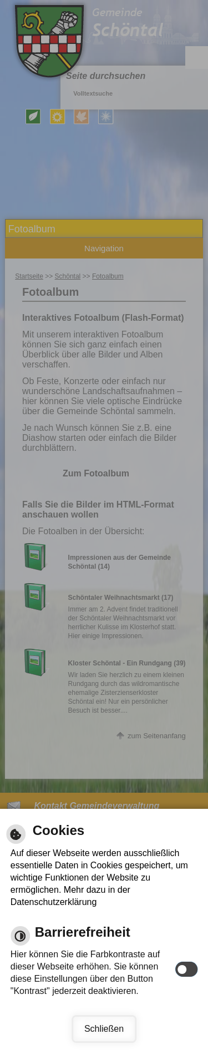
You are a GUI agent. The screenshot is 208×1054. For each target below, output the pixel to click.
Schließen (104, 1028)
